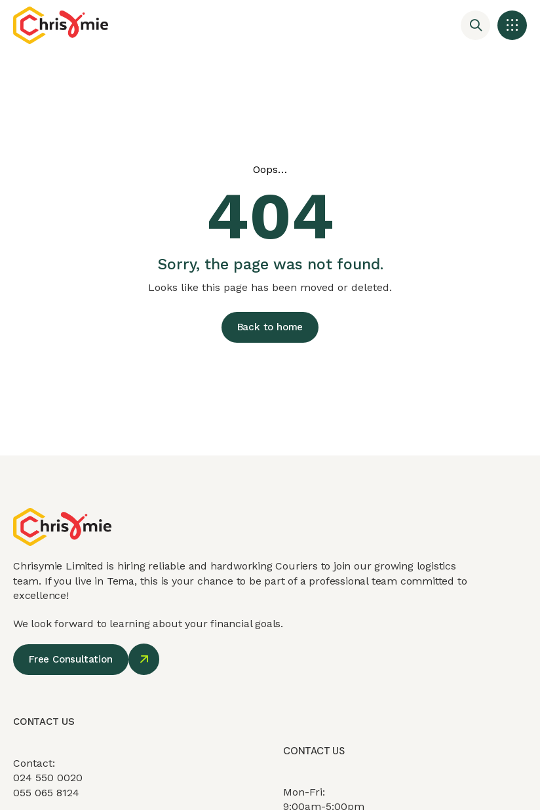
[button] (512, 25)
